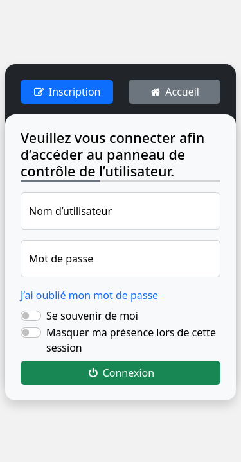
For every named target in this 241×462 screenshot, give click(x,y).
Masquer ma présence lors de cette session (131, 340)
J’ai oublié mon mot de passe (89, 295)
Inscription (66, 92)
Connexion (120, 373)
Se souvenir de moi (92, 316)
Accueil (174, 92)
